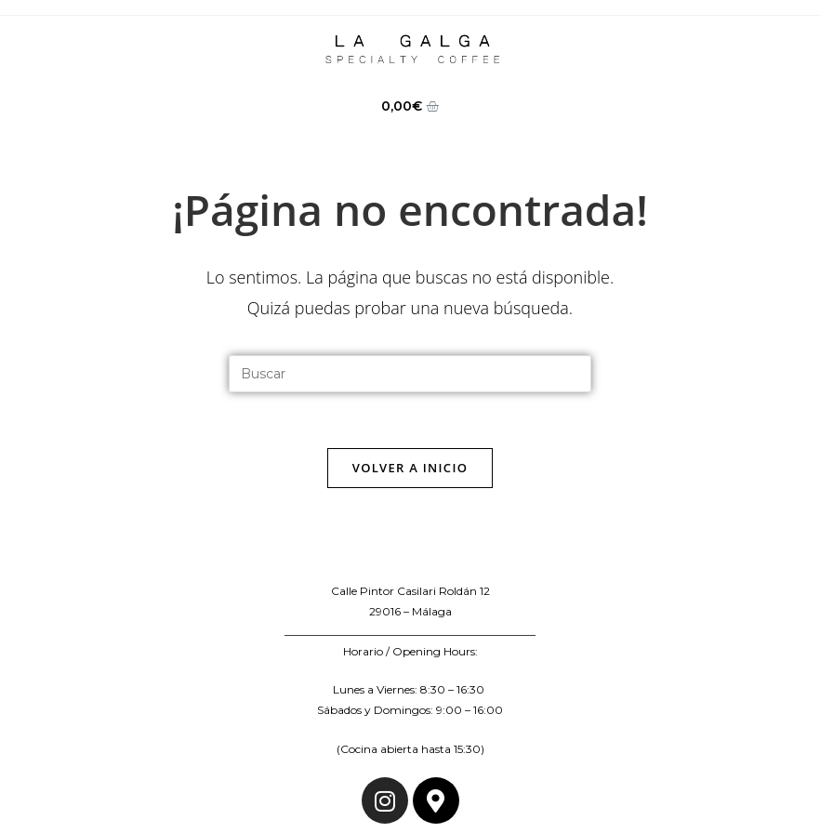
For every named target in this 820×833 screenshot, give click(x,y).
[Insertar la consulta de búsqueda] (410, 373)
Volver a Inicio (410, 467)
